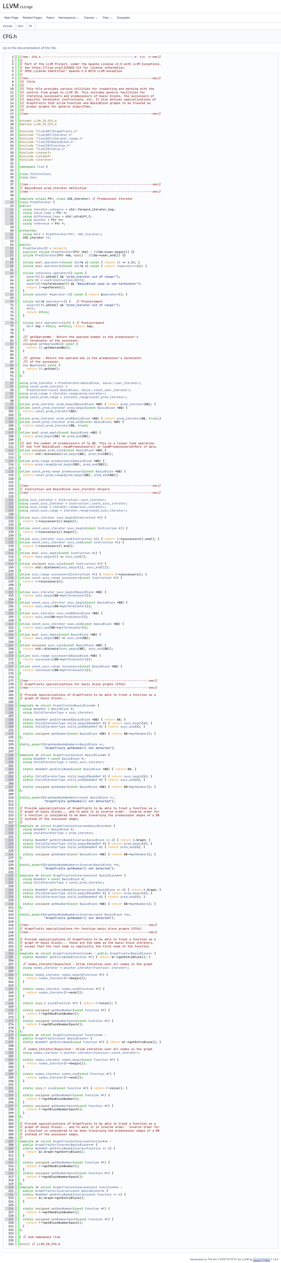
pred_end (64, 418)
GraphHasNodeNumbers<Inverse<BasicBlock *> (80, 865)
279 (9, 1042)
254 (9, 953)
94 (9, 386)
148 (9, 578)
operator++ (55, 301)
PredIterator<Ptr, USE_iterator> (73, 234)
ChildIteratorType (48, 712)
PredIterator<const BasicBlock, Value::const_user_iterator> (77, 390)
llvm (20, 26)
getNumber (59, 734)
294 (9, 1095)
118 (9, 471)
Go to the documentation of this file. (30, 48)
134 (9, 528)
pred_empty (49, 432)
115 (9, 461)
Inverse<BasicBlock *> (91, 840)
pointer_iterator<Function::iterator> (96, 968)
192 (9, 734)
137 (9, 539)
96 (9, 393)
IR (30, 26)
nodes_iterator (45, 968)
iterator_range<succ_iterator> (78, 507)
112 (9, 450)
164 (9, 634)
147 (9, 574)
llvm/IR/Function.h (53, 145)
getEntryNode (60, 719)
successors (60, 574)
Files (107, 17)
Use (32, 177)
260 (9, 975)
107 (9, 432)
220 (9, 833)
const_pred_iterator (47, 386)
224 (9, 847)
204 (9, 776)
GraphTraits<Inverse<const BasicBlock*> (69, 1191)
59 (9, 262)
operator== (53, 262)
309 (9, 1148)
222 (9, 840)
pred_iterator (41, 383)
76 (9, 323)
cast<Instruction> (59, 280)
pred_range (39, 393)
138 (9, 542)
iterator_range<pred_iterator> (78, 393)
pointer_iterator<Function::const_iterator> (101, 1053)
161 (9, 624)
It (48, 238)
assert (31, 277)
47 (9, 220)
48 (9, 223)
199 (9, 759)
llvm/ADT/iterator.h (54, 135)
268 (9, 1003)
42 (9, 202)
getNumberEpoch (63, 1021)
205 (9, 780)
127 (9, 503)
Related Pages (32, 17)
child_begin (77, 723)
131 (9, 517)
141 (9, 553)
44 (9, 209)
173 (9, 666)
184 (9, 705)
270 (9, 1010)
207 (9, 787)
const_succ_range (44, 510)
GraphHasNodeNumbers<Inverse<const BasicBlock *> (86, 914)
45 (9, 213)
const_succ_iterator (47, 503)
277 (9, 1035)
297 (9, 1106)
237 (9, 893)
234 (9, 882)
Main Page (11, 17)
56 (9, 252)
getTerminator (73, 595)
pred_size (56, 450)
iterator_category (48, 209)
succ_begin (65, 517)
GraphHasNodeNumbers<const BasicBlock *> (78, 797)
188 (9, 719)
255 (9, 957)
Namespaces (68, 17)
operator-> (60, 294)
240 (9, 904)
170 (9, 656)
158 (9, 613)
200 (9, 762)
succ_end (64, 539)
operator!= (53, 266)
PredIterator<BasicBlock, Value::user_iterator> (99, 383)
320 (9, 1187)
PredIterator (40, 202)
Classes (91, 17)
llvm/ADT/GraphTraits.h (56, 131)
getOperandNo (49, 344)
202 (9, 769)
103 (9, 418)
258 (9, 968)
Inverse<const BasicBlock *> (96, 890)
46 (9, 216)
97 (9, 397)
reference (41, 223)
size (51, 1003)
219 (9, 829)
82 (9, 344)
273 (9, 1021)
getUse (37, 365)
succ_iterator (41, 500)
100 (9, 408)
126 (9, 500)
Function (81, 953)
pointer (39, 220)
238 (9, 897)
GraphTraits (63, 705)
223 (9, 844)
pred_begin (65, 404)
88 (9, 365)
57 (9, 255)
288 (9, 1074)
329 (9, 1219)
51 (9, 234)
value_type (42, 213)
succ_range (39, 507)
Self (36, 234)
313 (9, 1162)
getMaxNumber (62, 1010)
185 (9, 709)
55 (9, 248)
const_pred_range (44, 397)
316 (9, 1173)
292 (9, 1088)
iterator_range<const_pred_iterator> (95, 397)
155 (9, 602)
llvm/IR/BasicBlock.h (55, 142)
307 (9, 1141)
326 (9, 1209)
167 (9, 645)
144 (9, 564)
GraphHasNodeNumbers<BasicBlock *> (73, 744)
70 (9, 301)
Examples (123, 17)
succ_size (56, 564)
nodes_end (70, 989)
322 (9, 1194)
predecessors (62, 461)
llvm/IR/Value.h (50, 149)
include (7, 26)
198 (9, 755)
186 (9, 712)
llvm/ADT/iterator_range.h (59, 138)
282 (9, 1053)
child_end (75, 727)
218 (9, 826)
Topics (50, 17)
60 (9, 266)
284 (9, 1060)
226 (9, 854)
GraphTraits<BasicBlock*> (131, 953)
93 (9, 383)
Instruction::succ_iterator (81, 500)
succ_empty (49, 553)
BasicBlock (85, 404)
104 (9, 422)
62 (9, 273)
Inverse (80, 826)
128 (9, 507)
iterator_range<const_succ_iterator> (95, 510)
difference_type (46, 216)
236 (9, 890)
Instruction (40, 174)
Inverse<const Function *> (95, 1194)
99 (9, 404)
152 (9, 592)
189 (9, 723)
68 (9, 294)
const (78, 755)
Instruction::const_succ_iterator (97, 503)
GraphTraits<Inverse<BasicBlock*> (63, 1145)
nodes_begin (71, 975)
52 (9, 238)
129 (9, 510)
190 (9, 727)
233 (9, 879)
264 (9, 989)
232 (9, 875)
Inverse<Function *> (89, 1148)
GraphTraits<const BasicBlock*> (61, 1038)
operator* (61, 273)
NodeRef (39, 709)
